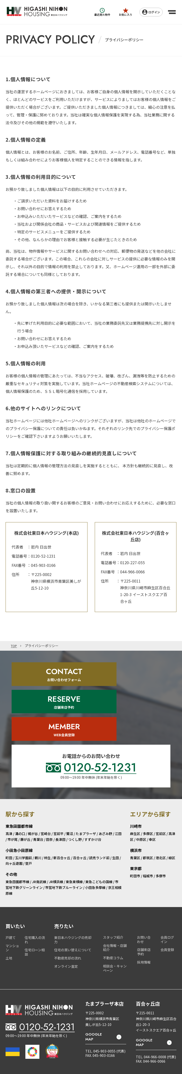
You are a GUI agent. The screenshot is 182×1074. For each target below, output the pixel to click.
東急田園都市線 (17, 837)
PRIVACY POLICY (165, 1051)
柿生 (47, 813)
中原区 (141, 794)
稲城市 (148, 831)
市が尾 (12, 794)
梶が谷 (33, 788)
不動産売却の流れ (67, 913)
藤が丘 (25, 794)
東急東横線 (74, 837)
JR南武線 (39, 837)
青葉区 (135, 813)
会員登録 (167, 904)
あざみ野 (105, 788)
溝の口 (20, 788)
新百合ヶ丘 (61, 813)
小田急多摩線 (95, 842)
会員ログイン (167, 894)
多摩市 (161, 831)
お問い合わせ (144, 894)
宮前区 (161, 788)
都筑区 (148, 813)
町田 (9, 813)
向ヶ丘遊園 (14, 818)
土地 (9, 913)
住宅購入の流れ (35, 894)
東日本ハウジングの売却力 (72, 894)
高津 (9, 788)
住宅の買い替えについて (72, 905)
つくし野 (75, 794)
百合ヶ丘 (80, 813)
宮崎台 (46, 788)
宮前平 (58, 788)
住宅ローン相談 (35, 907)
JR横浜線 (56, 837)
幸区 (152, 794)
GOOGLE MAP (93, 992)
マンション (12, 903)
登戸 (28, 818)
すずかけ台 (92, 794)
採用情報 (144, 917)
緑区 (171, 813)
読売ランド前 (99, 813)
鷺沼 (69, 788)
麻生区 (135, 788)
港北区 (161, 813)
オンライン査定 (66, 921)
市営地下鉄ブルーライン (63, 842)
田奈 (49, 794)
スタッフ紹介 (113, 892)
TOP (14, 646)
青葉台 (38, 794)
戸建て (11, 892)
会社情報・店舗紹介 (115, 902)
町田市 (135, 831)
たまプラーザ (86, 788)
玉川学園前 (23, 813)
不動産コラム (113, 913)
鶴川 (38, 813)
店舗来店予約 (144, 907)
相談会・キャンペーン (115, 923)
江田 (118, 788)
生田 (115, 813)
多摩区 (148, 788)
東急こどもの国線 (98, 837)
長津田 (60, 794)
